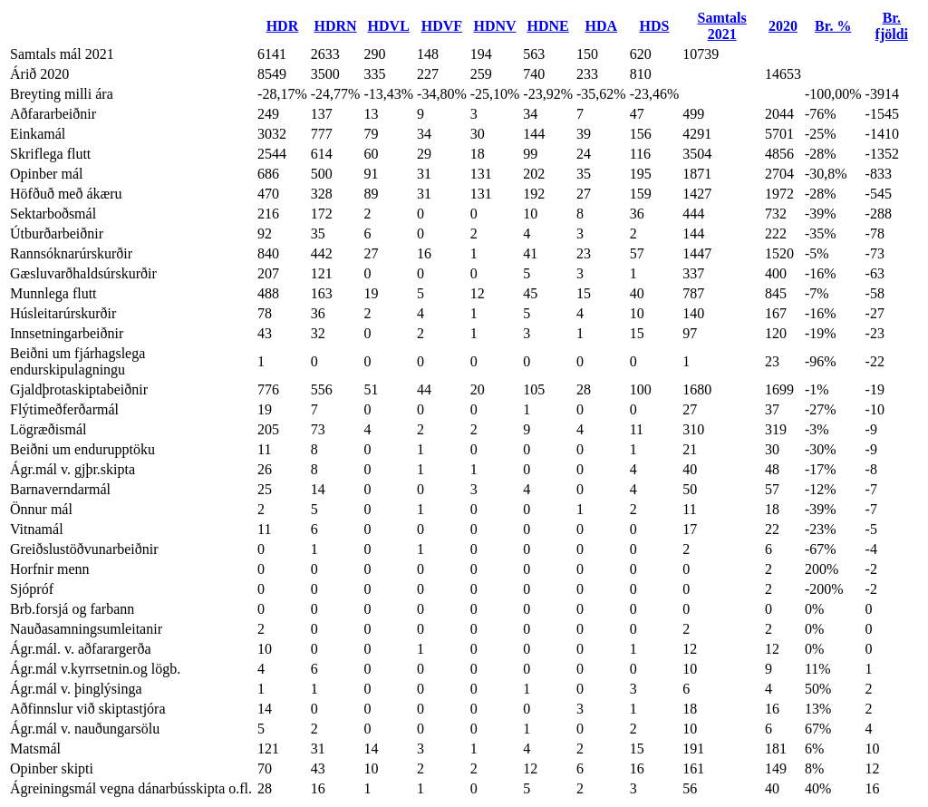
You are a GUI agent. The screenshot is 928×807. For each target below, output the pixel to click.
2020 (783, 26)
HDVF (441, 26)
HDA (601, 26)
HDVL (389, 26)
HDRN (335, 26)
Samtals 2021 (722, 26)
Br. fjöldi (891, 26)
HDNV (494, 26)
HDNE (548, 26)
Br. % (833, 26)
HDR (282, 26)
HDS (655, 26)
